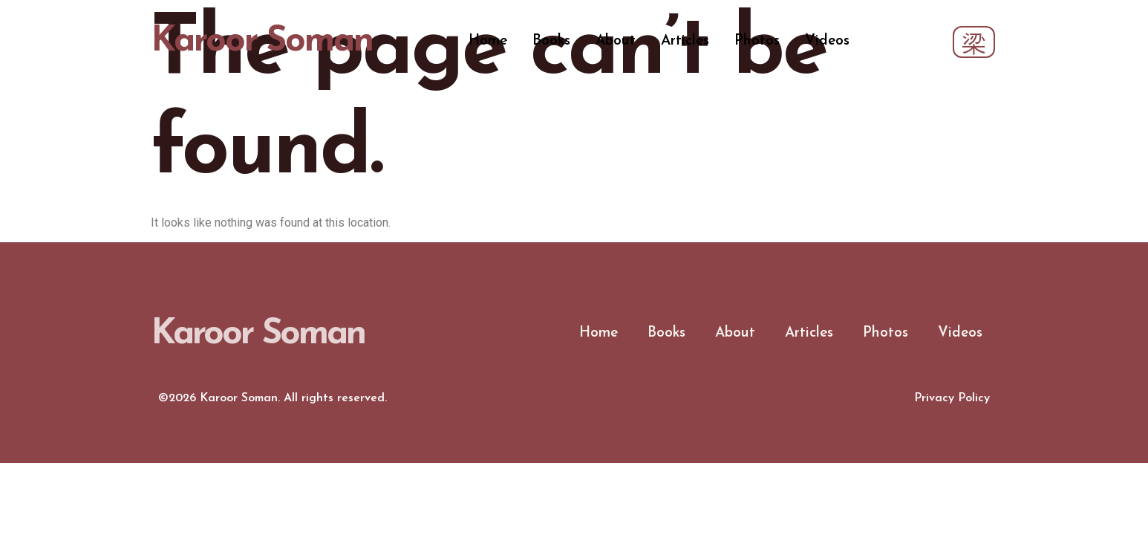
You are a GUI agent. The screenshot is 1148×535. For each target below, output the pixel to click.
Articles (685, 41)
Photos (757, 41)
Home (488, 41)
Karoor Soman (262, 41)
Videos (827, 41)
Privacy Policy (952, 398)
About (616, 41)
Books (551, 41)
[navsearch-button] (974, 42)
